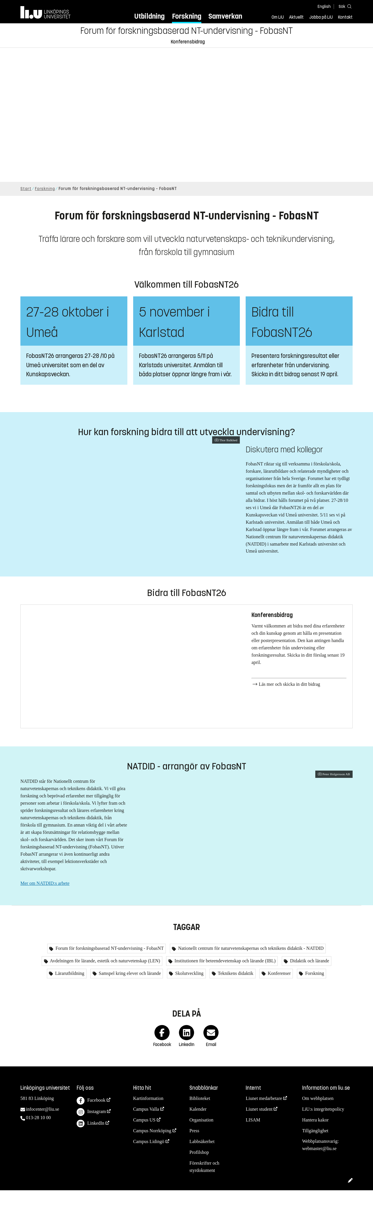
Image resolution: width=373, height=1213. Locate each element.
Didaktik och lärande (309, 983)
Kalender (198, 1132)
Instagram (91, 1135)
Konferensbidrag (188, 42)
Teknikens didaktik (235, 996)
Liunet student (259, 1132)
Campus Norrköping (152, 1153)
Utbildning (149, 16)
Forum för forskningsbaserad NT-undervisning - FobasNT (186, 30)
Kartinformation (148, 1121)
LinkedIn (90, 1146)
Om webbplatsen (318, 1121)
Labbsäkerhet (201, 1164)
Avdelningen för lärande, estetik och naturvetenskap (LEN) (104, 983)
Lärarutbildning (69, 996)
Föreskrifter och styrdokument (204, 1189)
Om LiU (278, 17)
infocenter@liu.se (42, 1131)
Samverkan (225, 16)
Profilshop (199, 1174)
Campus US (144, 1142)
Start (25, 188)
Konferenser (279, 996)
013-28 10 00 (38, 1140)
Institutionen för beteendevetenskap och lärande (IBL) (224, 983)
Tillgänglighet (315, 1153)
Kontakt (345, 17)
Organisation (201, 1142)
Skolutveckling (188, 996)
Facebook (91, 1124)
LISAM (253, 1142)
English (324, 6)
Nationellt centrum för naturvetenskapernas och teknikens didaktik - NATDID (250, 971)
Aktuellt (296, 17)
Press (194, 1153)
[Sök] (344, 6)
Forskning (186, 16)
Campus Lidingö (148, 1164)
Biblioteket (199, 1121)
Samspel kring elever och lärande (129, 996)
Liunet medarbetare (264, 1121)
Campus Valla (146, 1132)
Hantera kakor (315, 1142)
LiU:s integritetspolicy (323, 1131)
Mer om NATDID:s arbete (44, 891)
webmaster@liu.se (319, 1171)
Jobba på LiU (321, 17)
